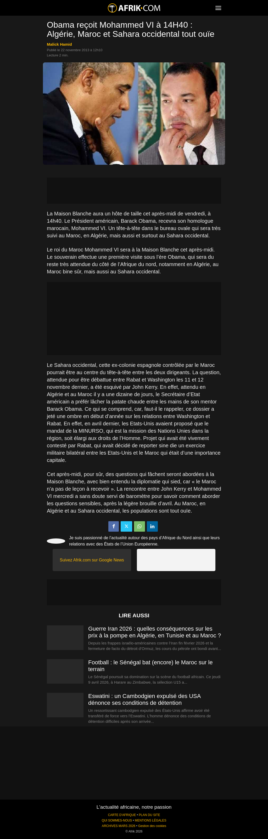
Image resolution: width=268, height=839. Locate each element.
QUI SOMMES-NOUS (117, 820)
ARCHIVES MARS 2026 (118, 826)
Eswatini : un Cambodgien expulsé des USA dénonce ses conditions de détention (144, 699)
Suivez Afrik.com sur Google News (92, 560)
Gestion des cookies (152, 826)
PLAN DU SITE (149, 815)
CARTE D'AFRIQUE (122, 815)
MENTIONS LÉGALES (150, 820)
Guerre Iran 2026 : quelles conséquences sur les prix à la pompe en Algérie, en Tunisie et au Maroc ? (154, 632)
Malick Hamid (59, 44)
